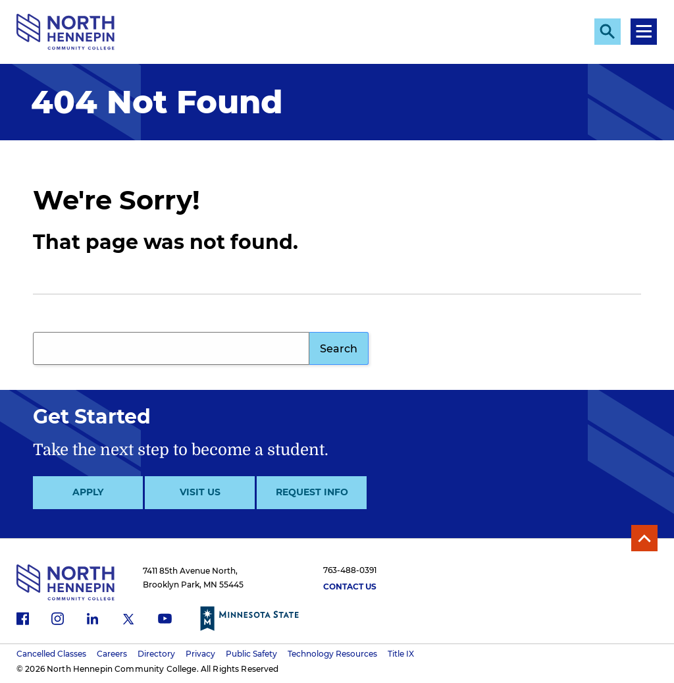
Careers (112, 654)
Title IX (401, 654)
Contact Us (349, 586)
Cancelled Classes (51, 654)
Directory (156, 654)
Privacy (200, 654)
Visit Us (200, 492)
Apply (87, 492)
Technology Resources (332, 654)
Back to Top (644, 538)
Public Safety (251, 654)
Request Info (312, 492)
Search (338, 348)
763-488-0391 (349, 570)
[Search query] (171, 348)
